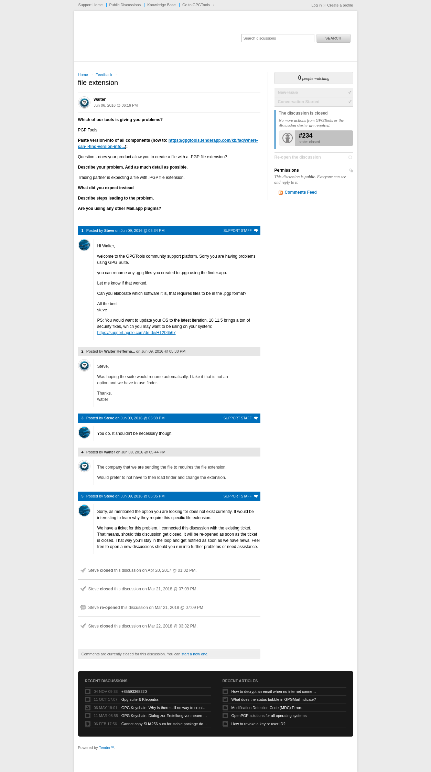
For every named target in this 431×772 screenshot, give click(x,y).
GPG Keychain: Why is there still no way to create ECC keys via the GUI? (164, 708)
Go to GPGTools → (198, 5)
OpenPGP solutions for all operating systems (269, 716)
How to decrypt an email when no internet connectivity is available (274, 691)
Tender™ (106, 748)
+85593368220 (134, 691)
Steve (109, 230)
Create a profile (340, 5)
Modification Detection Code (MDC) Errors (266, 708)
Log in (316, 5)
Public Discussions (125, 5)
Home (83, 75)
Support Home (90, 5)
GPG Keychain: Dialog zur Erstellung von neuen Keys (164, 716)
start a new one (194, 654)
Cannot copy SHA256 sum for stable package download (164, 724)
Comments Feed (301, 192)
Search (333, 38)
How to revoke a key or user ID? (258, 724)
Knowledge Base (161, 5)
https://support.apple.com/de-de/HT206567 (136, 332)
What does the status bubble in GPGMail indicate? (273, 699)
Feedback (104, 75)
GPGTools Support (170, 38)
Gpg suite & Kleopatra (140, 699)
